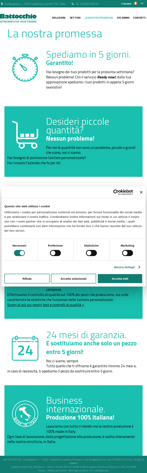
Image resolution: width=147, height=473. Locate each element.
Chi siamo (123, 18)
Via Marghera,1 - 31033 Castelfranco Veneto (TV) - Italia (35, 4)
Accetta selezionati (73, 278)
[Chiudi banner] (141, 192)
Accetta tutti (120, 278)
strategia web (102, 470)
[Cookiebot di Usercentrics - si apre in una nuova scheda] (116, 192)
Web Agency (75, 470)
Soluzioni (58, 18)
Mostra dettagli (124, 267)
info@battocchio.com (100, 459)
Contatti (139, 18)
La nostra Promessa (99, 18)
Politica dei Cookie (57, 470)
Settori (75, 18)
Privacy (42, 470)
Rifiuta (26, 278)
